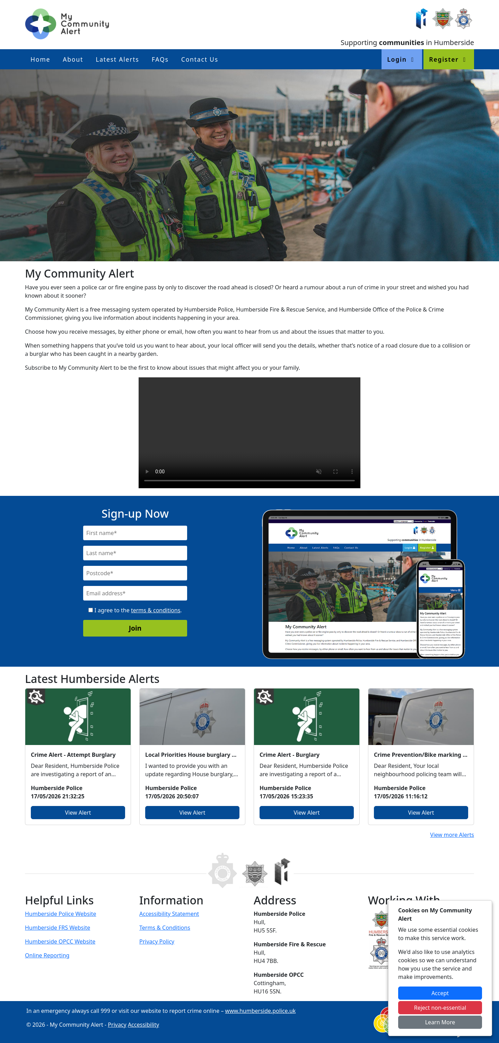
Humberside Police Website (60, 914)
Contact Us (199, 59)
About (73, 59)
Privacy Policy (156, 941)
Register (449, 59)
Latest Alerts (117, 59)
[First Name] (135, 533)
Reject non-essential (440, 1007)
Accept (440, 993)
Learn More (440, 1022)
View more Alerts (452, 835)
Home (40, 59)
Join (135, 628)
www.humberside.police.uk (260, 1011)
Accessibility (143, 1024)
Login (402, 59)
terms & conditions (155, 610)
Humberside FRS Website (57, 927)
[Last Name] (135, 553)
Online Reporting (47, 955)
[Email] (135, 593)
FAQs (160, 59)
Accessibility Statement (169, 914)
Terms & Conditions (164, 927)
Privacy (117, 1024)
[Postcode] (135, 573)
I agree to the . (135, 610)
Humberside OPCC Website (60, 941)
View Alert (78, 812)
